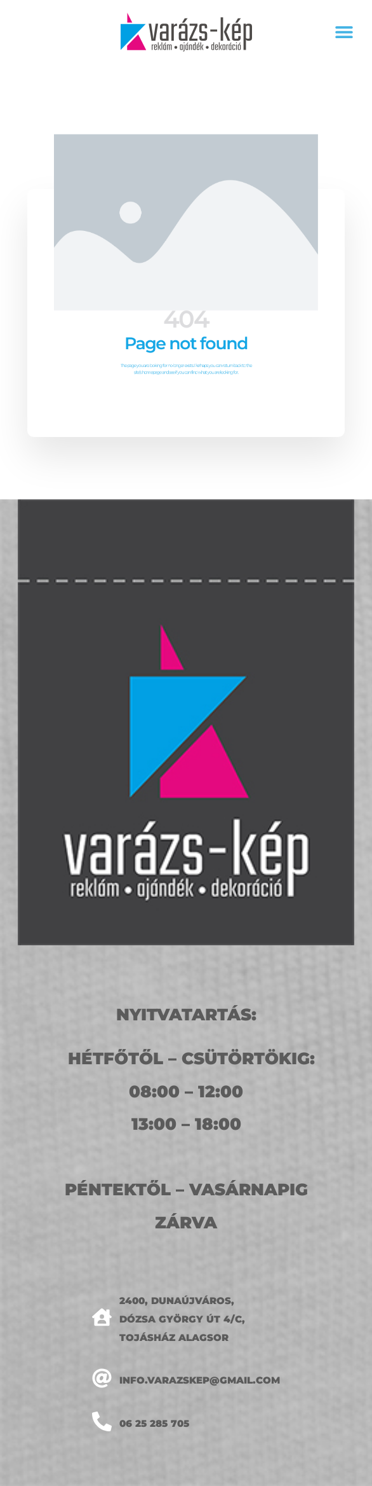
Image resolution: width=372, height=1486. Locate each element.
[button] (344, 32)
